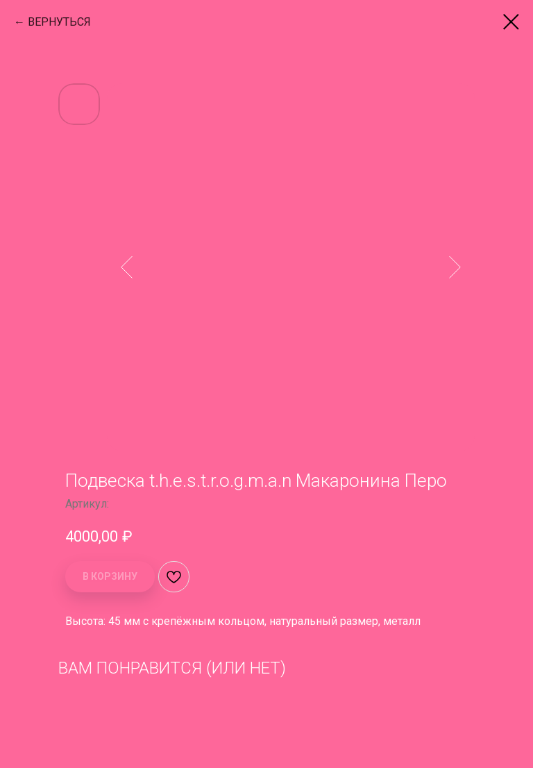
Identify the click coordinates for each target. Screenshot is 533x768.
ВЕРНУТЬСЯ (59, 21)
